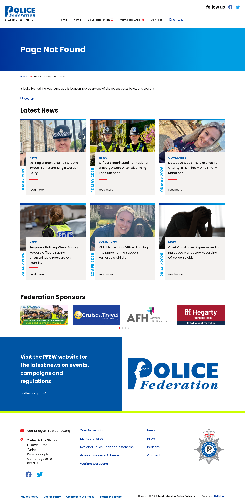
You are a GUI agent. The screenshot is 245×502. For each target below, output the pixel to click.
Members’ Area (187, 19)
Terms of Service (111, 495)
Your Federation (156, 19)
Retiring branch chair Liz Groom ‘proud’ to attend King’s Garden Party (53, 166)
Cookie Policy (52, 495)
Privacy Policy (29, 495)
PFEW (151, 437)
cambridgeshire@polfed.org (48, 429)
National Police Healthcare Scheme (107, 445)
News (134, 19)
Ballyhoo (219, 494)
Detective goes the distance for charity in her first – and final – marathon (193, 166)
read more (36, 188)
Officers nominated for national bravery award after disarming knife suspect (123, 166)
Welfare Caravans (94, 462)
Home (120, 19)
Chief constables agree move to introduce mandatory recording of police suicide (193, 250)
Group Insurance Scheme (99, 453)
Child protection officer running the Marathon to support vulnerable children (123, 250)
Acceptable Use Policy (80, 495)
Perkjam (153, 445)
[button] (119, 326)
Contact (213, 19)
